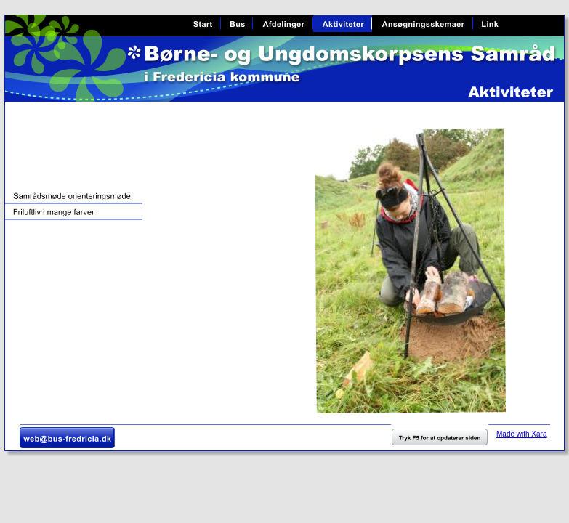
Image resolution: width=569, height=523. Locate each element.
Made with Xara (521, 434)
